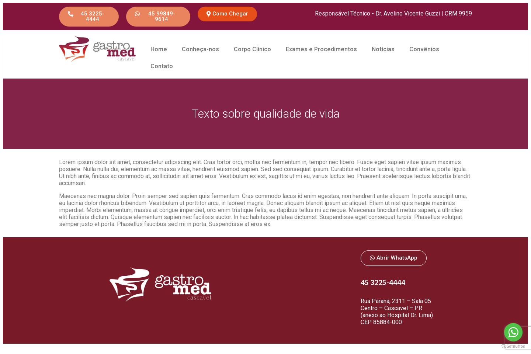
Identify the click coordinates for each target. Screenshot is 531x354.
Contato (161, 66)
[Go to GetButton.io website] (513, 346)
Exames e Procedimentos (321, 49)
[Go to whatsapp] (513, 332)
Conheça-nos (200, 49)
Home (158, 49)
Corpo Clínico (252, 49)
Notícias (383, 49)
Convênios (424, 49)
